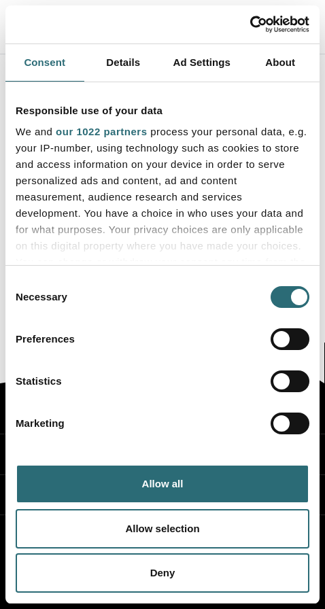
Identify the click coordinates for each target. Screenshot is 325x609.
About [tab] (280, 62)
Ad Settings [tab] (201, 62)
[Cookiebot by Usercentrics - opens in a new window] (249, 24)
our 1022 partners (101, 131)
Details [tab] (123, 62)
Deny (162, 572)
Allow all (163, 483)
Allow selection (162, 528)
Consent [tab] (44, 62)
